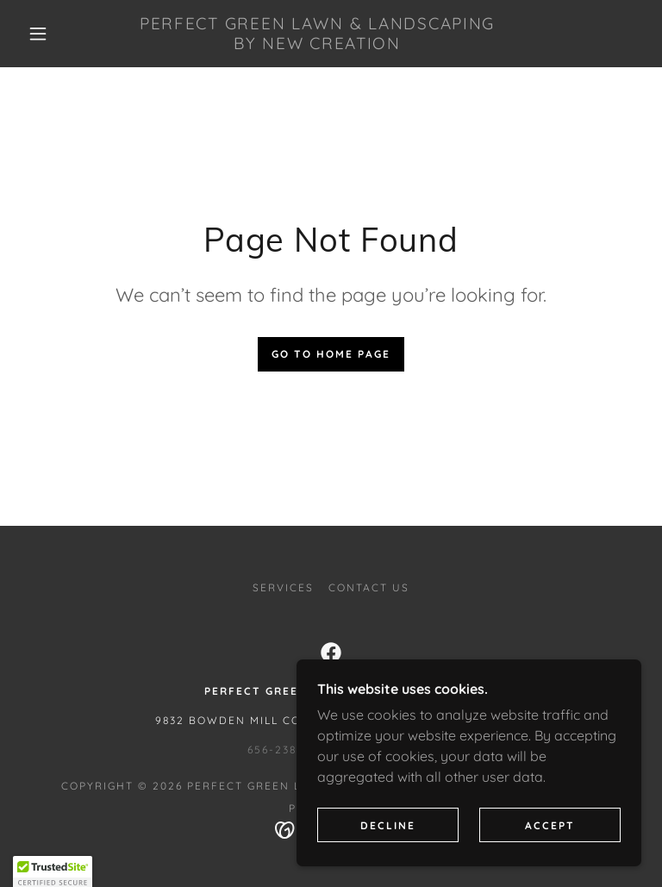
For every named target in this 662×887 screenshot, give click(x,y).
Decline (387, 860)
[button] (38, 33)
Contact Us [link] (368, 587)
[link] (317, 44)
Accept (550, 860)
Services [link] (283, 587)
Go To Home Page (331, 353)
